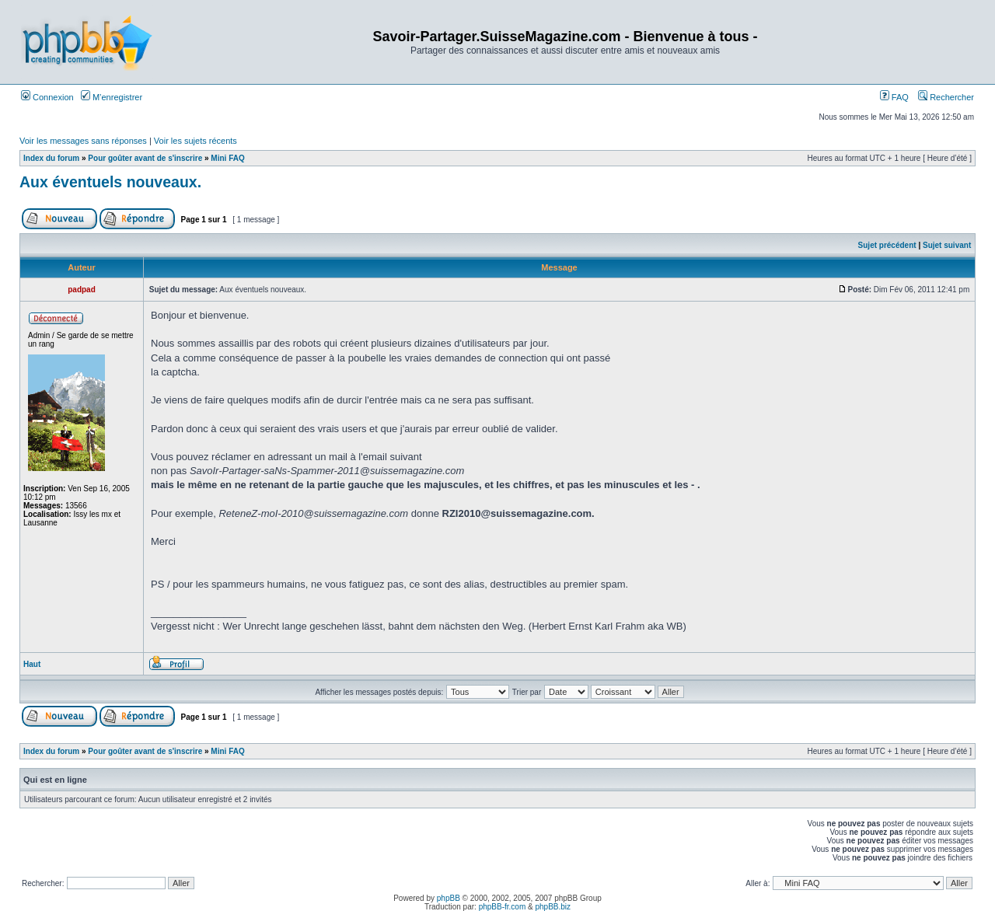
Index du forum (51, 158)
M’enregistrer (111, 97)
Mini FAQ (227, 158)
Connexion (47, 97)
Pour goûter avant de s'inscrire (145, 158)
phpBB (448, 898)
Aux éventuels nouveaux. (110, 181)
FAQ (894, 97)
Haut (31, 664)
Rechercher (946, 97)
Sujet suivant (947, 245)
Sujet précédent (887, 245)
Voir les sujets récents (195, 140)
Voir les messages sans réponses (83, 140)
